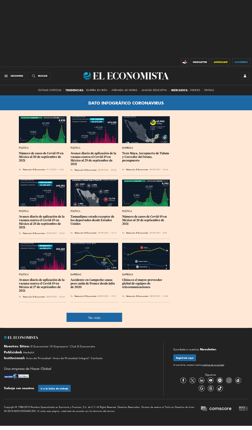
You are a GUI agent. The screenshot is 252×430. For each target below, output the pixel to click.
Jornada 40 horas (124, 92)
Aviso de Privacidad (40, 362)
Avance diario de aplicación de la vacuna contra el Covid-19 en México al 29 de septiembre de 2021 (93, 160)
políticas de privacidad (213, 367)
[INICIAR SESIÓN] (244, 77)
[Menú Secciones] (14, 77)
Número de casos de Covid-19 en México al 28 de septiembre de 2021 (144, 222)
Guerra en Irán (96, 92)
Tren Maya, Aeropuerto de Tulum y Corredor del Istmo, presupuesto (146, 158)
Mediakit (29, 355)
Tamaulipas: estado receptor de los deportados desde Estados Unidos (92, 222)
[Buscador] (40, 77)
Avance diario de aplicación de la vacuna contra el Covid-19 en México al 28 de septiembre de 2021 (42, 224)
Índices (195, 92)
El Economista (40, 348)
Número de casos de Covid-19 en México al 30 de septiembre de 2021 (41, 158)
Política (24, 149)
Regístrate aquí (185, 360)
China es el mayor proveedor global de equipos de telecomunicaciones (142, 285)
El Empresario (61, 348)
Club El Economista (87, 348)
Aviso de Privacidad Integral (75, 362)
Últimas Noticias (49, 92)
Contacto (103, 362)
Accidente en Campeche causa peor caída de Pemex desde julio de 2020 (93, 285)
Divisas (209, 92)
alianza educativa (154, 92)
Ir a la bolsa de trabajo (55, 392)
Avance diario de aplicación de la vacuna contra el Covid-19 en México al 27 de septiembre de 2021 (42, 287)
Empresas (127, 149)
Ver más (94, 319)
